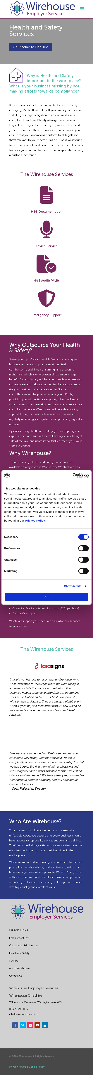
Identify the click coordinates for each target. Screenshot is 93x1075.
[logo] (42, 8)
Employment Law (19, 938)
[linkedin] (45, 1025)
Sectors (13, 960)
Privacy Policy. (35, 520)
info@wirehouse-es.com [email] (23, 1014)
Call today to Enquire (30, 47)
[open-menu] (81, 8)
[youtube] (37, 1025)
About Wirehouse (19, 968)
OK (46, 597)
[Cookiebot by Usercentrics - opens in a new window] (72, 475)
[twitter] (23, 1025)
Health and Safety (19, 953)
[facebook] (15, 1025)
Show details (72, 585)
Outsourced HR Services (23, 945)
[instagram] (30, 1025)
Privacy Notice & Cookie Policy (26, 1066)
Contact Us (15, 975)
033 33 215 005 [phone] (18, 1009)
